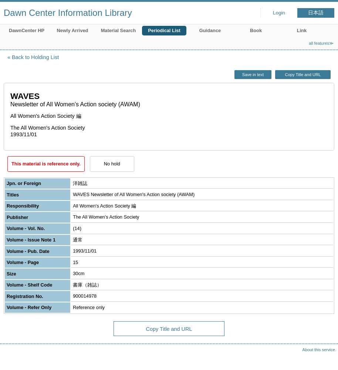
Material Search (118, 30)
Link (302, 30)
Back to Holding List (35, 57)
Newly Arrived (72, 30)
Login (279, 13)
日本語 (316, 13)
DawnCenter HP (26, 30)
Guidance (210, 30)
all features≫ (321, 43)
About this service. (319, 349)
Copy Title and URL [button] (303, 74)
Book (256, 30)
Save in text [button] (253, 74)
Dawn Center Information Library (68, 13)
